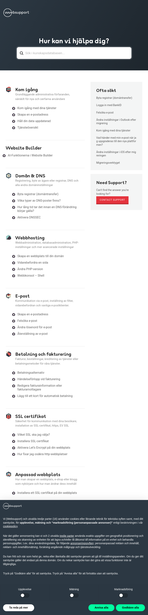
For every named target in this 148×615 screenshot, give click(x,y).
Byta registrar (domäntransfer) (37, 194)
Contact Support (112, 199)
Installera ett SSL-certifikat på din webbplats (47, 493)
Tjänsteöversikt (27, 127)
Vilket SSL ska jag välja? (33, 434)
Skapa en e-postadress (32, 114)
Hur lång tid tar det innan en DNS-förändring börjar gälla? (47, 209)
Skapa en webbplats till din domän (40, 256)
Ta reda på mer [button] (18, 607)
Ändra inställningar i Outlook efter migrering (116, 121)
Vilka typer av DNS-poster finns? (39, 200)
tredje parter (67, 535)
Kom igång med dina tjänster (36, 108)
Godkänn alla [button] (130, 607)
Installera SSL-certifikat (33, 441)
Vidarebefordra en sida (32, 262)
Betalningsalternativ (30, 372)
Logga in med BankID (108, 105)
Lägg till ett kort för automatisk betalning (45, 396)
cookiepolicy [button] (10, 526)
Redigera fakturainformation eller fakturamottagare (39, 387)
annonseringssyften (82, 543)
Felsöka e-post (27, 321)
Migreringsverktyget (108, 162)
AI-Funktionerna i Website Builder (30, 155)
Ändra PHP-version (30, 269)
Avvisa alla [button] (101, 607)
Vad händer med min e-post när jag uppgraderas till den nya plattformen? (116, 141)
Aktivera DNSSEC (29, 217)
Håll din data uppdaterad (34, 121)
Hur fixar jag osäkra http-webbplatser (42, 454)
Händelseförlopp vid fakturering (38, 379)
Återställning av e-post (32, 334)
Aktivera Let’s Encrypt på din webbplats (43, 447)
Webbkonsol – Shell (30, 275)
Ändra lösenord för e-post (34, 327)
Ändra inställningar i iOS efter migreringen (116, 154)
